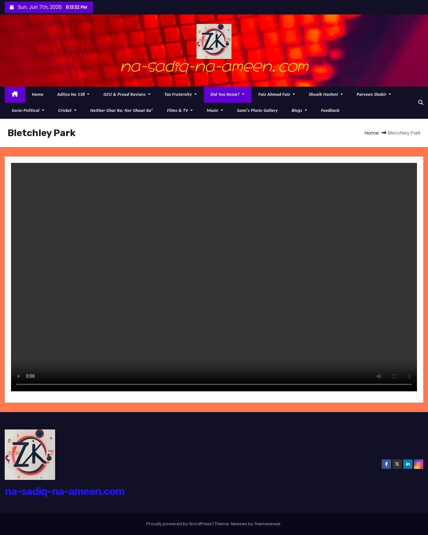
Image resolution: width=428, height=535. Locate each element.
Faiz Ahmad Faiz (276, 94)
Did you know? (228, 94)
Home (37, 94)
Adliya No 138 (73, 94)
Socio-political (28, 110)
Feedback (330, 110)
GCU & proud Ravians (127, 94)
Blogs (299, 110)
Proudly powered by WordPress (179, 524)
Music (215, 110)
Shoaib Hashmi (326, 94)
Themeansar (267, 524)
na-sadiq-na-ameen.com (214, 64)
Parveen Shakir (374, 94)
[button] (420, 102)
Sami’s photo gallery (257, 110)
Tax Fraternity (180, 94)
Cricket (67, 110)
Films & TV (180, 110)
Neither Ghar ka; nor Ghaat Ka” (121, 110)
